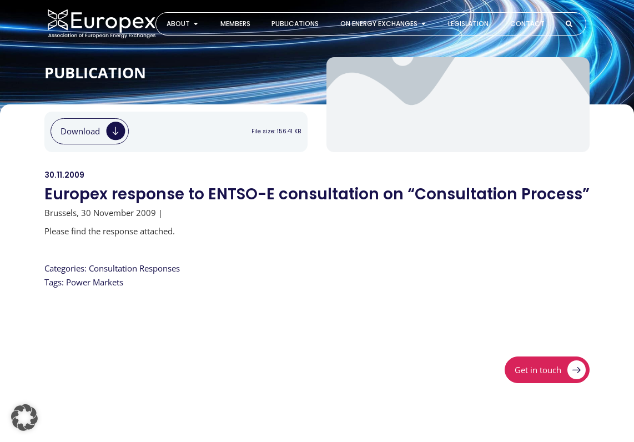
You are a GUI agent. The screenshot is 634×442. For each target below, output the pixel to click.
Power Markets (94, 282)
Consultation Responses (134, 268)
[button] (24, 417)
